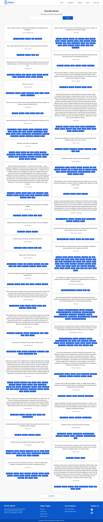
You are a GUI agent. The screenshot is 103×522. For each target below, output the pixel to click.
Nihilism (47, 93)
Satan (76, 345)
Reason (33, 77)
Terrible (69, 131)
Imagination (87, 41)
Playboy (83, 343)
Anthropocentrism (34, 333)
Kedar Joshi (18, 435)
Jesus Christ (46, 387)
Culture (24, 384)
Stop (80, 345)
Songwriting (84, 266)
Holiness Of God (26, 387)
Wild (92, 45)
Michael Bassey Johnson (65, 338)
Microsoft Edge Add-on (70, 511)
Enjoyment (88, 259)
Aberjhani (61, 310)
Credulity (29, 74)
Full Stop (57, 343)
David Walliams (14, 414)
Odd (87, 43)
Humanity (34, 387)
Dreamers (29, 131)
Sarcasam (75, 174)
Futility (72, 65)
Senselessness (89, 396)
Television (22, 136)
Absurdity (28, 38)
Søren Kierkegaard (14, 305)
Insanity (13, 134)
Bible (29, 382)
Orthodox (46, 195)
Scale (27, 335)
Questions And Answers (84, 171)
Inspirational (59, 436)
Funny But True (67, 261)
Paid (15, 266)
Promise (88, 343)
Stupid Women (14, 136)
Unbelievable (29, 136)
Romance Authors (26, 134)
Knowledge (44, 284)
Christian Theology (90, 126)
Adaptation (34, 473)
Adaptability (27, 473)
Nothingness (38, 38)
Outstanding (81, 263)
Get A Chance (41, 351)
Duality (23, 453)
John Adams (58, 486)
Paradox (29, 308)
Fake (79, 340)
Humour (39, 414)
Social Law (32, 391)
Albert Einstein (17, 247)
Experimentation (11, 154)
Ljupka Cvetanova (11, 264)
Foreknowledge (42, 384)
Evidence (39, 74)
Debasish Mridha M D (88, 433)
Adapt (21, 473)
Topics (88, 2)
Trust (78, 268)
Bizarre (67, 259)
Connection (12, 384)
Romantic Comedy (36, 134)
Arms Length (82, 338)
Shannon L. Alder (12, 129)
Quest (58, 171)
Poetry (59, 45)
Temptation (85, 345)
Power (88, 128)
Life (33, 38)
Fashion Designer (36, 453)
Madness (11, 156)
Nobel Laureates (72, 316)
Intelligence (45, 154)
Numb (10, 266)
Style (24, 455)
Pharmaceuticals (91, 219)
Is (83, 169)
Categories (70, 2)
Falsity (27, 195)
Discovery (63, 41)
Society (30, 478)
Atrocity (82, 126)
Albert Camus (21, 231)
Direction (16, 475)
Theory (44, 156)
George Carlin (11, 74)
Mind (16, 156)
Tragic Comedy (30, 95)
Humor (14, 77)
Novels (18, 134)
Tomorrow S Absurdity (89, 436)
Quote (93, 171)
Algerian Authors (77, 312)
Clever (72, 259)
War (42, 113)
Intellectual (29, 154)
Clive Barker (59, 126)
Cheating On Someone (61, 340)
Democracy (37, 264)
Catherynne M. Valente (62, 239)
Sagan (37, 113)
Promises (94, 343)
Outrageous (31, 156)
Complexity (44, 382)
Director (22, 475)
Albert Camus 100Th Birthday (64, 312)
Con (70, 340)
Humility (32, 284)
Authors (80, 2)
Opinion (67, 263)
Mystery (78, 488)
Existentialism (30, 93)
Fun (56, 261)
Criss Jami (11, 152)
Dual (19, 453)
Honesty (79, 261)
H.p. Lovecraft (11, 193)
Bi (38, 451)
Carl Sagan (15, 113)
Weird (87, 45)
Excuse (91, 486)
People (19, 266)
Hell (95, 486)
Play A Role (32, 266)
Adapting (41, 473)
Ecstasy (37, 152)
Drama (23, 93)
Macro (46, 333)
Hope (35, 247)
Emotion (16, 195)
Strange (77, 45)
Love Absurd (88, 149)
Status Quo (71, 45)
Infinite (72, 488)
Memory (84, 65)
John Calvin (10, 284)
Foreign (76, 41)
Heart (81, 41)
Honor (32, 195)
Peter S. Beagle (63, 87)
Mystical (30, 215)
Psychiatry (69, 221)
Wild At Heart (75, 47)
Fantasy (84, 87)
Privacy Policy (43, 513)
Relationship (70, 345)
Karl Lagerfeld (9, 451)
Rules (21, 391)
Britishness (28, 414)
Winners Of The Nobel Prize (78, 319)
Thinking (22, 159)
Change (34, 382)
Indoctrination (21, 77)
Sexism (94, 128)
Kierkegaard (22, 308)
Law (8, 389)
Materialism (76, 376)
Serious (73, 266)
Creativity (8, 453)
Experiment (43, 152)
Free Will (38, 435)
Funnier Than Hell (38, 131)
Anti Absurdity (29, 451)
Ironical (75, 169)
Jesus (39, 387)
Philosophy (38, 156)
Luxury (84, 128)
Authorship (78, 87)
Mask (46, 264)
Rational (46, 389)
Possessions (91, 65)
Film (40, 475)
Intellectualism (37, 154)
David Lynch (9, 473)
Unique (29, 455)
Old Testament (32, 389)
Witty (90, 268)
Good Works (63, 376)
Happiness (34, 231)
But (91, 167)
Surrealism (84, 193)
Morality (16, 389)
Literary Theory (81, 314)
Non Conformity (75, 43)
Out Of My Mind (23, 156)
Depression (78, 219)
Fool (42, 264)
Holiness (18, 387)
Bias (34, 193)
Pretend (39, 266)
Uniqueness (35, 455)
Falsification (92, 340)
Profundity (40, 389)
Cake (34, 414)
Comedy (15, 131)
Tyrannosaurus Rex (27, 417)
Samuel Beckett (10, 93)
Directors (27, 475)
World (35, 478)
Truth (29, 197)
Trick (91, 345)
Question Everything (72, 171)
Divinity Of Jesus (84, 486)
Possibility (88, 169)
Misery (94, 149)
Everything (57, 169)
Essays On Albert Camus (88, 312)
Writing (42, 136)
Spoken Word (91, 266)
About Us (42, 509)
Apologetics (23, 382)
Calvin (22, 284)
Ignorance (38, 284)
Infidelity (62, 343)
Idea (40, 247)
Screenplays (46, 134)
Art (28, 152)
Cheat (46, 193)
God (14, 387)
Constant (19, 384)
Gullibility (45, 74)
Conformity (9, 195)
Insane (18, 154)
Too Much (33, 159)
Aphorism (79, 167)
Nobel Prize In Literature (84, 316)
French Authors (72, 314)
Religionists (23, 197)
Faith (27, 284)
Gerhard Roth (61, 396)
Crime (74, 128)
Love (12, 389)
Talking (56, 268)
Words (39, 215)
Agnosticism (77, 257)
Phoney (77, 343)
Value (33, 197)
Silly (78, 266)
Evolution (30, 384)
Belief (33, 55)
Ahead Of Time (32, 351)
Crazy (24, 131)
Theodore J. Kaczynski (61, 219)
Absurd (19, 129)
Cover (76, 486)
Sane (63, 266)
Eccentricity (34, 475)
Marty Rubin (60, 65)
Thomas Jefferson (59, 374)
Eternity (39, 305)
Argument (71, 486)
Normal (83, 43)
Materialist (83, 376)
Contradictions (85, 374)
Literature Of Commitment (60, 316)
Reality (78, 193)
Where (81, 174)
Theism (62, 268)
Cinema (47, 473)
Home (61, 2)
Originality (19, 455)
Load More (51, 496)
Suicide (83, 458)
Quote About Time (28, 353)
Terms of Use (43, 516)
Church (57, 128)
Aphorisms (29, 264)
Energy (28, 453)
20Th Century (19, 333)
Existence (64, 169)
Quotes (44, 266)
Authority (78, 239)
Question (63, 171)
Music (68, 43)
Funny (45, 131)
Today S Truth (79, 436)
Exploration (70, 41)
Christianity (31, 435)
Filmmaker (44, 475)
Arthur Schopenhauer (19, 38)
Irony (47, 351)
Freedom (9, 387)
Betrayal (45, 129)
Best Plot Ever (38, 129)
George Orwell (17, 215)
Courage (34, 305)
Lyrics (62, 263)
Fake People (85, 340)
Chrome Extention (69, 509)
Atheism (24, 193)
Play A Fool (25, 266)
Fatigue (74, 396)
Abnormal (65, 38)
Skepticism (39, 77)
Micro (22, 335)
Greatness (80, 149)
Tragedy (23, 95)
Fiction (36, 93)
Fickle (35, 384)
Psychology (76, 221)
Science (32, 335)
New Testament (23, 389)
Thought (27, 159)
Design (14, 453)
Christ (39, 382)
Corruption (68, 128)
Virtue (34, 308)
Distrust (74, 340)
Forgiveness (93, 374)
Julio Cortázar (20, 55)
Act (25, 264)
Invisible (28, 77)
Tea (43, 414)
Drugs (83, 219)
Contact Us (43, 511)
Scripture (26, 391)
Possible (94, 169)
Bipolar (42, 451)
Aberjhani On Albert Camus (71, 310)
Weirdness (36, 136)
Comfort (62, 128)
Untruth (89, 376)
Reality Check (62, 345)
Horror (79, 128)
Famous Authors (63, 314)
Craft (20, 131)
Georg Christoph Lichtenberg (68, 290)
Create (47, 451)
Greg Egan (66, 193)
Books (9, 131)
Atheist (29, 193)
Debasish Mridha (62, 433)
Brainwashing (40, 193)
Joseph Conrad (64, 417)
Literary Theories (87, 417)
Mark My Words (70, 343)
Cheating (89, 338)
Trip (35, 353)
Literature (89, 314)
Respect (58, 266)
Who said (96, 2)
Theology (75, 131)
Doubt (34, 74)
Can (95, 167)
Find (69, 169)
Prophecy (68, 319)
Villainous (81, 131)
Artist (32, 152)
